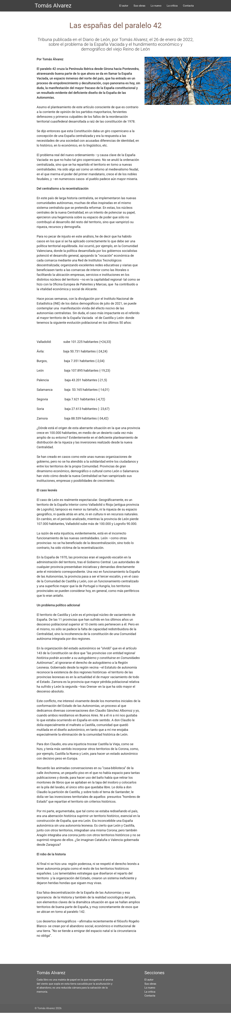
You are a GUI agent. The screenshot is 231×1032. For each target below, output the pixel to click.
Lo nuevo (156, 5)
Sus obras (139, 5)
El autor (123, 5)
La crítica (172, 5)
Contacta (188, 5)
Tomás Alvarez (53, 5)
